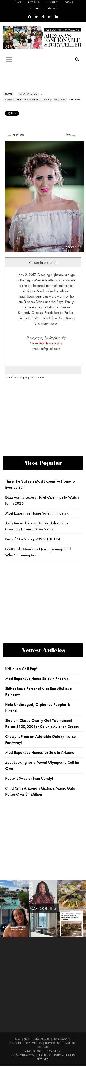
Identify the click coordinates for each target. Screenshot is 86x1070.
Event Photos (28, 94)
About (28, 1039)
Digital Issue (42, 1039)
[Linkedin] (56, 17)
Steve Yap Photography (46, 343)
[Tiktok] (43, 17)
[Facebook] (29, 17)
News (69, 2)
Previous (18, 134)
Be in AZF (35, 8)
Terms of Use (53, 1043)
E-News (52, 8)
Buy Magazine (62, 1039)
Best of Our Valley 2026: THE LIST (33, 539)
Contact (52, 2)
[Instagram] (49, 17)
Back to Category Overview (25, 377)
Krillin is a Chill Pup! (21, 668)
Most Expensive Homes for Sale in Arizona (40, 752)
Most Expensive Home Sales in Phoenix (37, 513)
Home (17, 2)
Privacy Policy (33, 1043)
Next (67, 134)
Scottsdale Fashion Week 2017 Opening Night (35, 99)
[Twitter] (36, 17)
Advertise (34, 2)
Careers (69, 1043)
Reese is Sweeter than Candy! (29, 778)
